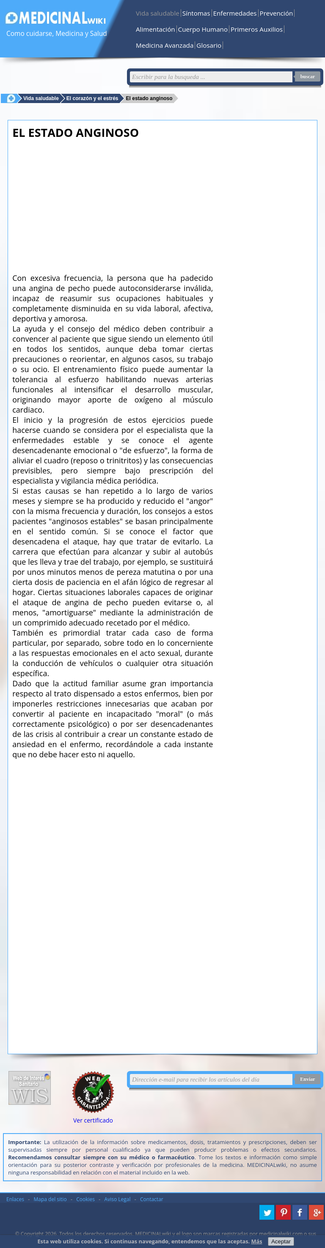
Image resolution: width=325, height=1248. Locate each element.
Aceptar (281, 1241)
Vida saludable (157, 13)
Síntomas (196, 13)
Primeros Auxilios (257, 29)
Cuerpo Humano (203, 29)
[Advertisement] (112, 203)
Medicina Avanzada (164, 45)
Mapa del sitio (50, 1199)
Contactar (151, 1199)
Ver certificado (93, 1120)
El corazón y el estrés (92, 98)
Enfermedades (235, 13)
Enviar (307, 1079)
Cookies (85, 1199)
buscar (307, 76)
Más (256, 1241)
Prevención (276, 13)
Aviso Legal (118, 1199)
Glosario (208, 45)
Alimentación (155, 29)
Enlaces (15, 1199)
